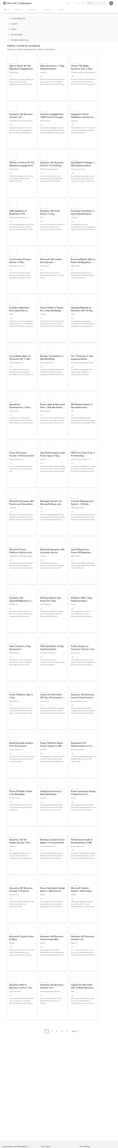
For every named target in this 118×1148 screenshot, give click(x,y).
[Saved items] (78, 3)
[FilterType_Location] (9, 18)
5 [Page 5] (67, 1031)
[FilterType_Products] (9, 23)
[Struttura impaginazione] (62, 1033)
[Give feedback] (69, 3)
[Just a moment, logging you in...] (111, 3)
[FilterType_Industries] (9, 29)
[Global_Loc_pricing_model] (9, 39)
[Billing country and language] (96, 3)
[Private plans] (83, 3)
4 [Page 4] (62, 1031)
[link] (21, 77)
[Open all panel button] (6, 9)
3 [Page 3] (56, 1031)
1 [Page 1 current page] (46, 1031)
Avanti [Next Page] (74, 1031)
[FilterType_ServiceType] (9, 34)
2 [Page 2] (51, 1031)
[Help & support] (73, 3)
